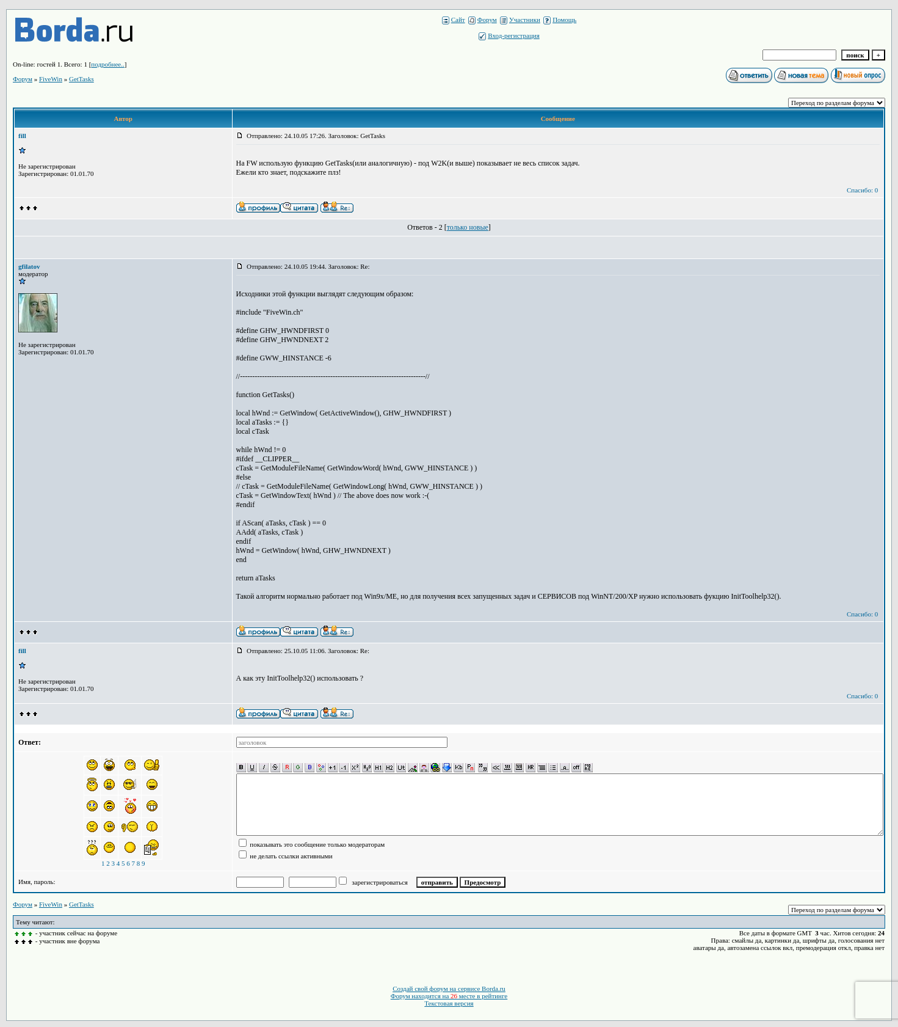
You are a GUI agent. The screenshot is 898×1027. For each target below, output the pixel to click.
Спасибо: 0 (862, 190)
